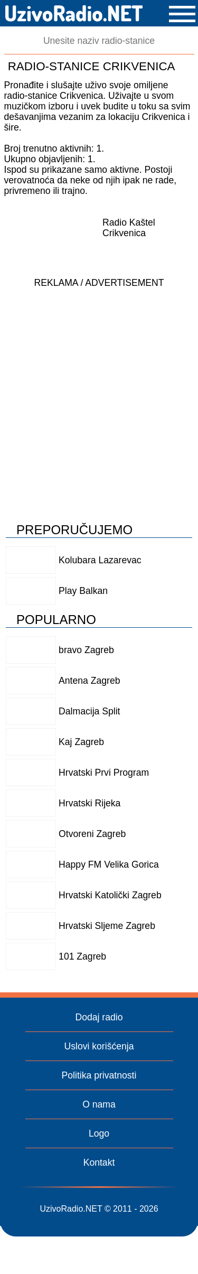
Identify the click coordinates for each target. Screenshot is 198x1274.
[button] (182, 14)
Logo (99, 1133)
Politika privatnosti (99, 1075)
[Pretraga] (99, 40)
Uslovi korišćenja (99, 1046)
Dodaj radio (99, 1017)
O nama (99, 1104)
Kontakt (99, 1162)
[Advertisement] (99, 392)
